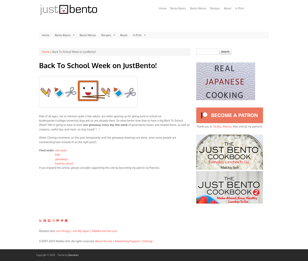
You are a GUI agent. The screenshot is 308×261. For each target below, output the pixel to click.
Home (162, 8)
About (227, 8)
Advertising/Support (127, 241)
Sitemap (147, 241)
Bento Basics (178, 8)
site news (61, 150)
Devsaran (73, 255)
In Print (239, 8)
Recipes (215, 8)
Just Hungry (63, 231)
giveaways (61, 159)
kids (57, 154)
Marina (227, 126)
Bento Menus (198, 8)
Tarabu (217, 126)
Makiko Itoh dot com (104, 231)
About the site (103, 241)
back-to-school (64, 163)
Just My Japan (81, 231)
